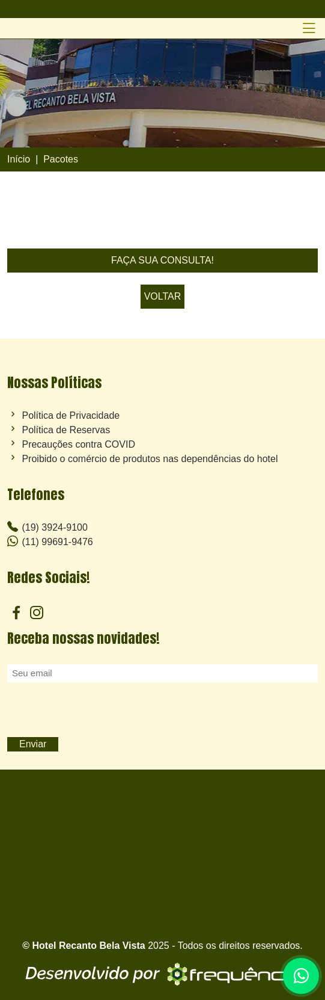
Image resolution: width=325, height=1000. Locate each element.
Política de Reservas (66, 430)
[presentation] (98, 710)
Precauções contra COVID (78, 444)
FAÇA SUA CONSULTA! (162, 260)
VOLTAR (162, 296)
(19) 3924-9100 (47, 526)
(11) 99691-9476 (50, 541)
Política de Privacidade (71, 416)
